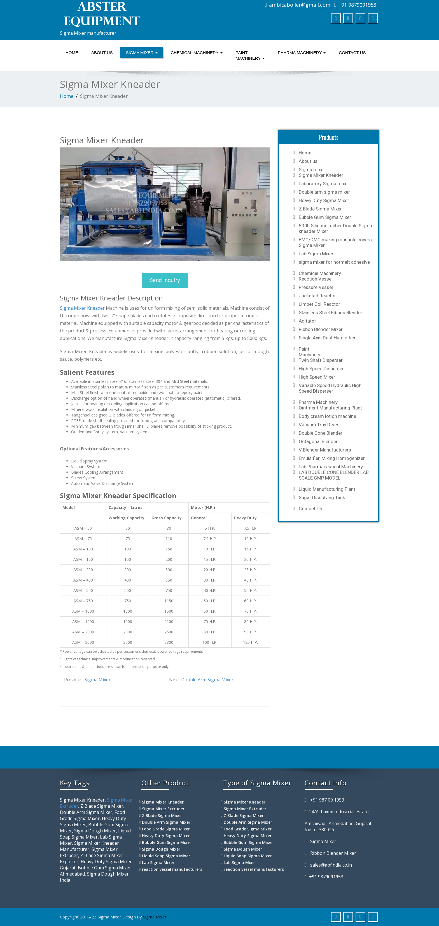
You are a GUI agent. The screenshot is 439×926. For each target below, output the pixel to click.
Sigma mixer (141, 52)
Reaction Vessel (316, 279)
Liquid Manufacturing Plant (327, 489)
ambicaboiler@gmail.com (299, 4)
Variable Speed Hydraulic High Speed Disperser (330, 388)
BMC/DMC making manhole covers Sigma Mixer (335, 242)
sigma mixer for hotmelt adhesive (334, 262)
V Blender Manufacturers (325, 450)
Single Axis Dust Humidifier (327, 338)
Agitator (307, 321)
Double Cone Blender (320, 433)
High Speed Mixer (317, 377)
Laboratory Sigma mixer (324, 183)
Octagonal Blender (318, 441)
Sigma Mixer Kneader (82, 308)
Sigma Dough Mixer (161, 849)
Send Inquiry (165, 280)
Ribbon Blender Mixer (321, 329)
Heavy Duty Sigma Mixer (324, 200)
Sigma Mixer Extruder (163, 808)
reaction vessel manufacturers (172, 869)
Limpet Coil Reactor (319, 304)
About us (102, 52)
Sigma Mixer (98, 680)
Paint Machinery (250, 55)
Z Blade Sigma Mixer (320, 209)
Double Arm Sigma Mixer (207, 680)
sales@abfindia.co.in (331, 865)
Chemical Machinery (197, 52)
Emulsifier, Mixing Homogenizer (332, 458)
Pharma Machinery (302, 52)
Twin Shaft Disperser (321, 360)
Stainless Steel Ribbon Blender (330, 312)
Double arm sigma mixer (324, 192)
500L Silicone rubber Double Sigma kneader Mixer (335, 228)
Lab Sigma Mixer (316, 253)
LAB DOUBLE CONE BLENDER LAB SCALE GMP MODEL (334, 475)
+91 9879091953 (357, 4)
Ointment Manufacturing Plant (330, 408)
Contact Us (352, 52)
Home (72, 52)
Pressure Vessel (316, 287)
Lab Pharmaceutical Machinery (331, 466)
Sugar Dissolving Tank (322, 497)
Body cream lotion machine (327, 416)
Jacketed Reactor (317, 295)
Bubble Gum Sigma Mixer (325, 217)
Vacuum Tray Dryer (318, 424)
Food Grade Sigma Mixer (166, 829)
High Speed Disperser (321, 368)
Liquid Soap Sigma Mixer (166, 855)
